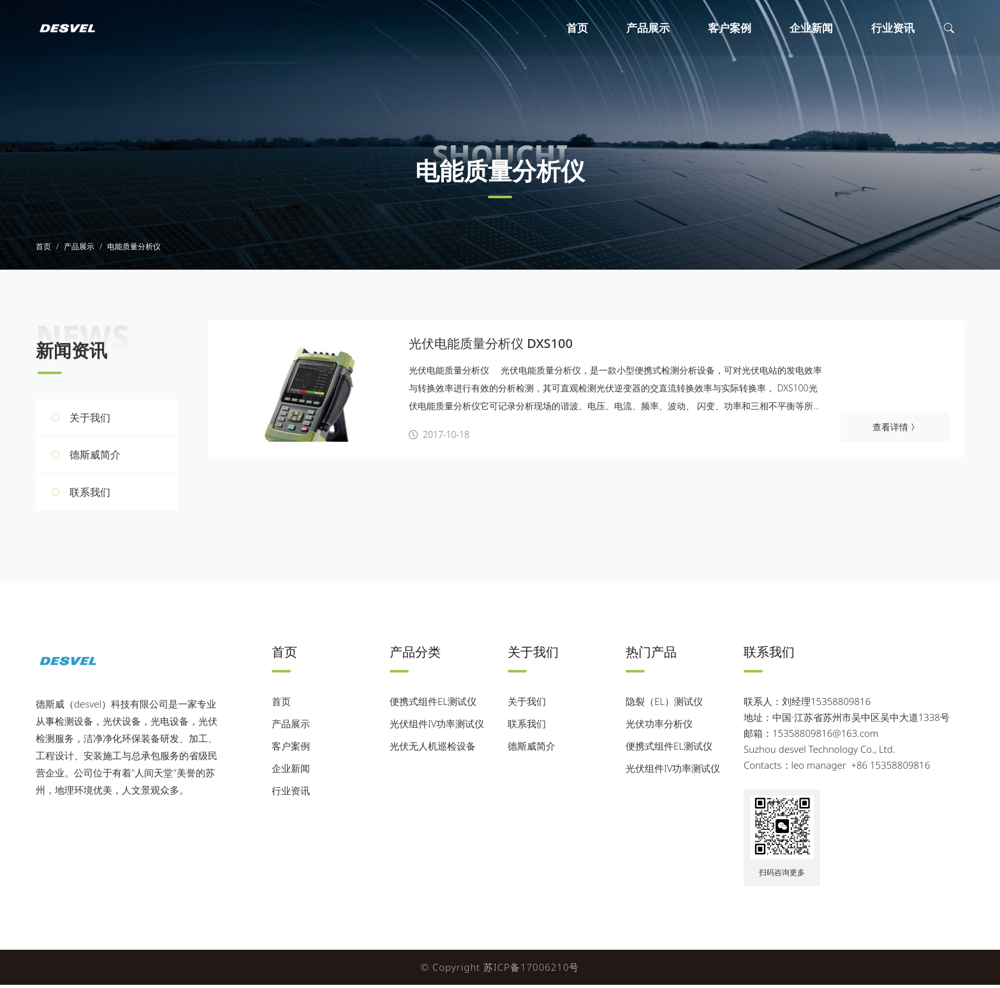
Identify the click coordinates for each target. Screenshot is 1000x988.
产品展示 (648, 27)
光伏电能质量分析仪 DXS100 (491, 346)
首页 (577, 27)
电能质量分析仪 (134, 250)
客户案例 (729, 27)
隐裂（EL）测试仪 (664, 704)
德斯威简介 (95, 458)
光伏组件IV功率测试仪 (437, 726)
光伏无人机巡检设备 (433, 749)
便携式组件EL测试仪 (433, 704)
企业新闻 (811, 27)
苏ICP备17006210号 (531, 970)
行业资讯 (893, 27)
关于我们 (90, 420)
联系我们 (90, 495)
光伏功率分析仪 (659, 726)
